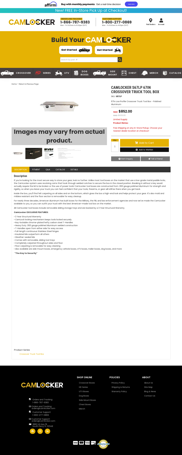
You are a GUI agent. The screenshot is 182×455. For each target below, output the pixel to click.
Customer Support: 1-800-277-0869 (41, 413)
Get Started (75, 50)
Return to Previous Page (28, 84)
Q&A (48, 169)
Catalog (60, 169)
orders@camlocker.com (43, 408)
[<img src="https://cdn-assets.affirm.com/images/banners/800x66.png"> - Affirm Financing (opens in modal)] (91, 4)
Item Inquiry (127, 158)
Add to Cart (146, 143)
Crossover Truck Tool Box (32, 354)
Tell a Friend (156, 158)
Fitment (36, 169)
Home (14, 84)
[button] (91, 59)
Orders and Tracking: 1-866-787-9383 (42, 401)
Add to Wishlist (146, 149)
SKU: (113, 96)
